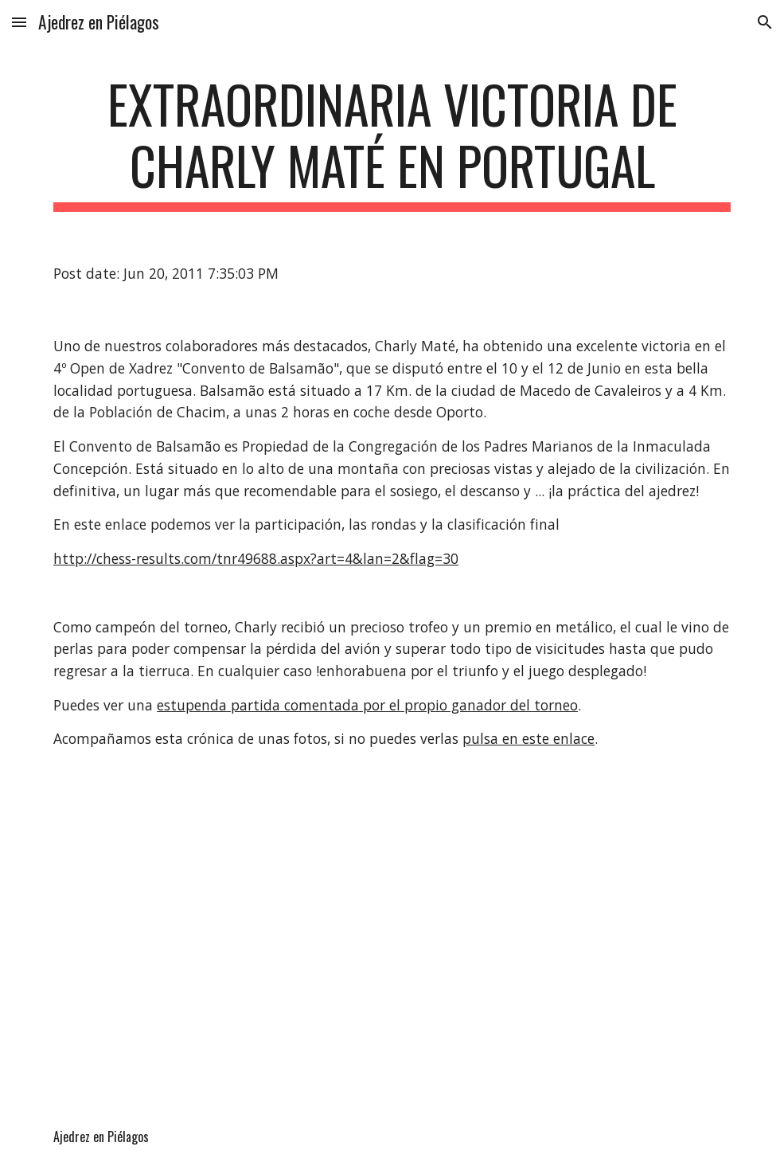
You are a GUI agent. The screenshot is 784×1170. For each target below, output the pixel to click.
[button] (19, 22)
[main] (392, 142)
